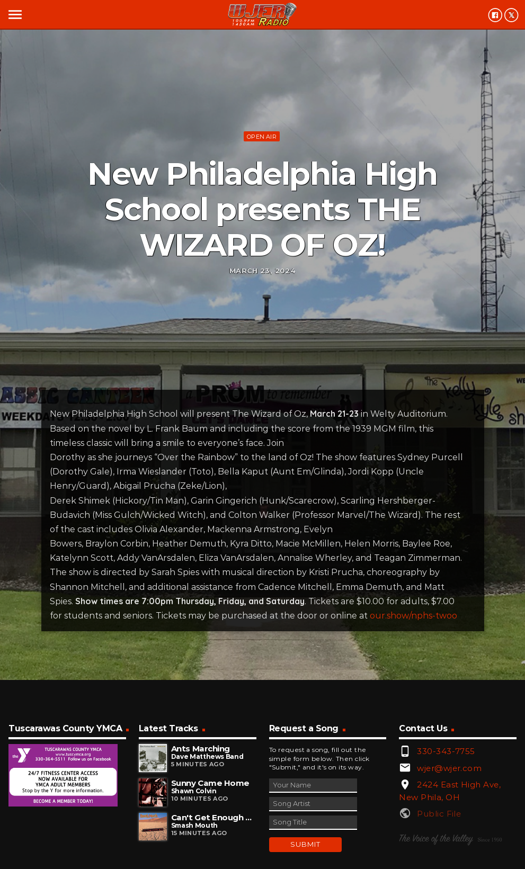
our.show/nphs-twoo (413, 616)
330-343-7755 (446, 751)
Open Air (262, 136)
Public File (439, 814)
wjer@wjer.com (449, 768)
